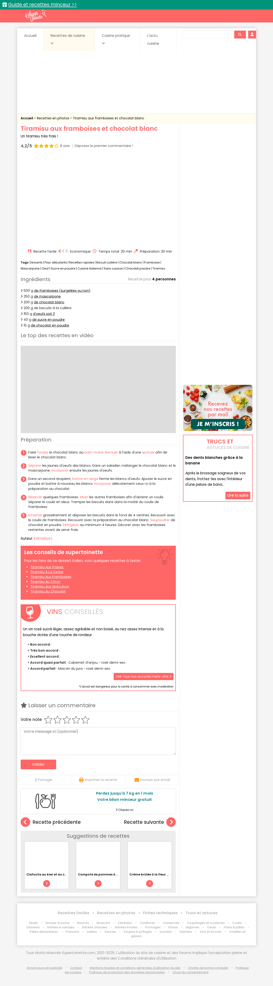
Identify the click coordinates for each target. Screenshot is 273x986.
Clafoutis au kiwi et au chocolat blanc (56, 874)
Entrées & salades (60, 927)
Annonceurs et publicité (44, 968)
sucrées (166, 932)
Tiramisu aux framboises (50, 576)
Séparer (34, 465)
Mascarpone (30, 268)
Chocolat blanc (130, 262)
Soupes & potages (138, 932)
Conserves (171, 923)
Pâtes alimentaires (44, 932)
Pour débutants (56, 262)
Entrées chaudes (94, 927)
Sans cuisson (113, 268)
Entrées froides (126, 927)
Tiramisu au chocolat (48, 591)
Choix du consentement (191, 972)
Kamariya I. (43, 538)
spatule (148, 452)
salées (92, 932)
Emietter (35, 515)
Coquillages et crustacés (206, 923)
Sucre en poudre (63, 268)
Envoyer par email (152, 779)
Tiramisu (158, 268)
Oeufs (212, 927)
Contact (76, 968)
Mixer (84, 497)
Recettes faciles (73, 913)
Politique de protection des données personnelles (127, 972)
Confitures (147, 923)
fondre (42, 452)
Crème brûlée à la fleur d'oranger (155, 874)
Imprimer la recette (98, 779)
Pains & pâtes (234, 927)
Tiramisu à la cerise (46, 572)
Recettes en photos (53, 118)
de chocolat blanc (49, 302)
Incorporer (59, 470)
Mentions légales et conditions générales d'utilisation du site (135, 968)
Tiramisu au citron (45, 581)
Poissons (72, 932)
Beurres (83, 923)
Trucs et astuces (202, 913)
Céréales (125, 923)
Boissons (103, 923)
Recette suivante (150, 822)
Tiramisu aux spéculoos (49, 586)
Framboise (152, 262)
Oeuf (45, 268)
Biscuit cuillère (106, 262)
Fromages (153, 927)
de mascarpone (47, 296)
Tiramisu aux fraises (47, 567)
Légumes (192, 927)
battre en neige (85, 478)
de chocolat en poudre (50, 325)
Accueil (30, 35)
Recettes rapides (81, 262)
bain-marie (93, 452)
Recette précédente (51, 822)
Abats (33, 923)
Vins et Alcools (211, 932)
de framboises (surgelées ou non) (62, 290)
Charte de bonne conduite (208, 968)
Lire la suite (237, 495)
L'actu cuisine (153, 39)
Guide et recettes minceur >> (42, 4)
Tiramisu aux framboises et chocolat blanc (108, 118)
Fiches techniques (160, 913)
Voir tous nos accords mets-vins (143, 676)
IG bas (173, 927)
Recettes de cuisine (68, 39)
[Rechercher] (240, 34)
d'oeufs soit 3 (44, 313)
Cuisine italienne (89, 268)
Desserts (36, 262)
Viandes (186, 932)
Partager (44, 779)
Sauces (110, 932)
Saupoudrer (160, 520)
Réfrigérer (71, 525)
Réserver (35, 497)
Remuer (111, 452)
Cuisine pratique (116, 39)
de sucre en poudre (48, 319)
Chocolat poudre (137, 268)
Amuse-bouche (57, 923)
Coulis (237, 923)
